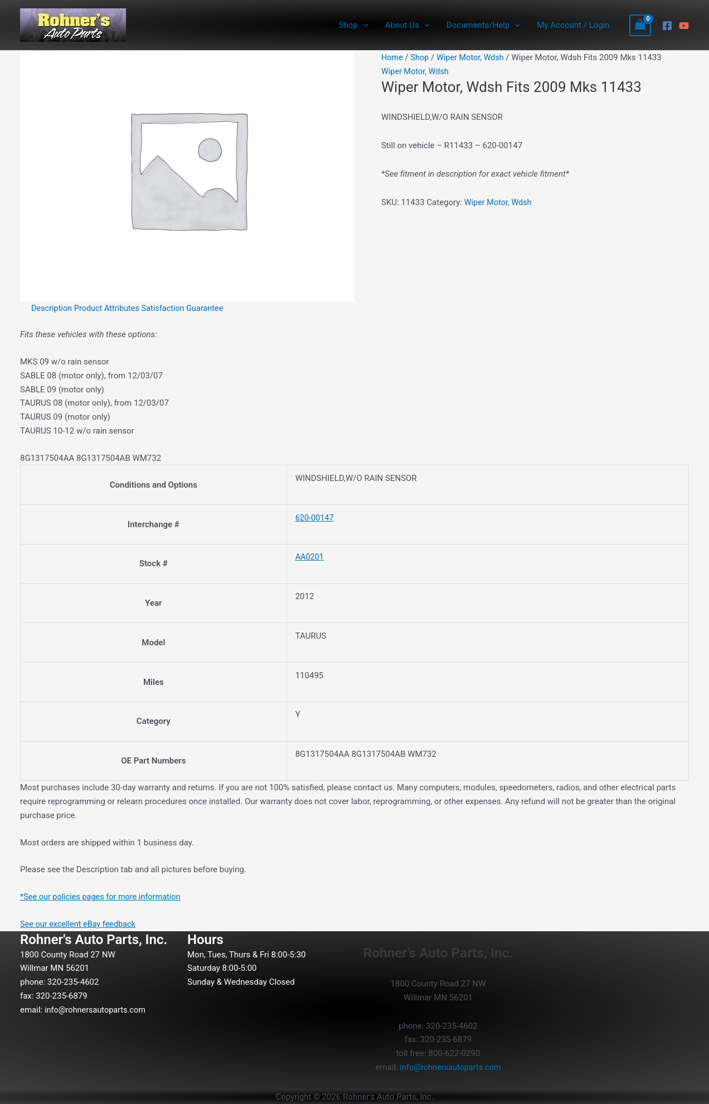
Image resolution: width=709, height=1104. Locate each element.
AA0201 (310, 557)
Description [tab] (52, 308)
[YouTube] (684, 26)
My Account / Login (573, 25)
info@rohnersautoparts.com (97, 1009)
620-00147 (315, 518)
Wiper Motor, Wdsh (473, 57)
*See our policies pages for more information (103, 897)
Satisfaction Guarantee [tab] (187, 308)
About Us (407, 25)
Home (392, 57)
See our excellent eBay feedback (80, 924)
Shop (353, 25)
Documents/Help (483, 25)
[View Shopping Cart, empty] (640, 25)
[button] (363, 25)
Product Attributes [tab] (110, 308)
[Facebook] (667, 26)
